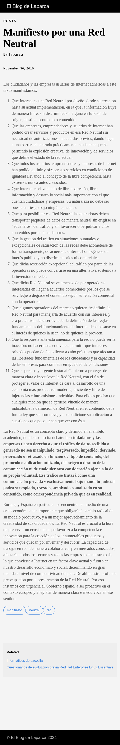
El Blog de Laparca (28, 6)
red (49, 610)
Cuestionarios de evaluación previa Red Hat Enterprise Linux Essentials (60, 667)
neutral (34, 610)
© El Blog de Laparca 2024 (32, 737)
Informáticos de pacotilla (25, 660)
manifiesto (14, 610)
